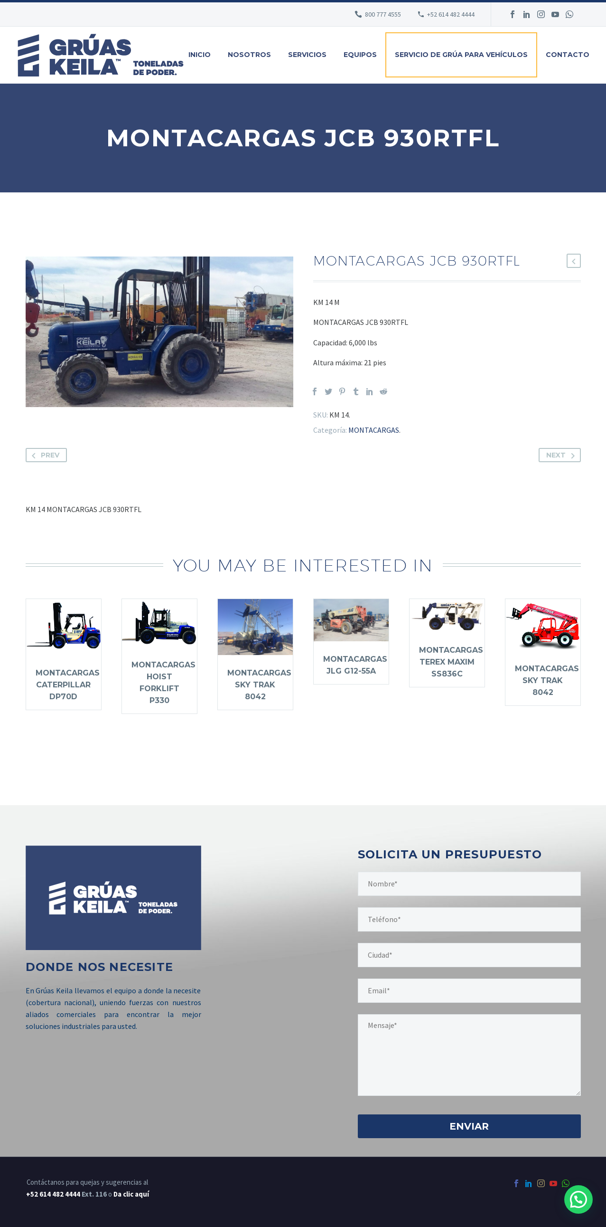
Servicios (307, 54)
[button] (578, 1199)
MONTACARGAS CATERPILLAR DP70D (68, 684)
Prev (43, 455)
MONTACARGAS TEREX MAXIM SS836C (451, 662)
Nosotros (249, 54)
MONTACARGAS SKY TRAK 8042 (259, 684)
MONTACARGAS (373, 430)
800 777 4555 (383, 14)
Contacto (567, 54)
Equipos (360, 54)
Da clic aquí (131, 1193)
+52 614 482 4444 (53, 1193)
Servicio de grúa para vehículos (461, 54)
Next (562, 455)
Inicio (199, 54)
